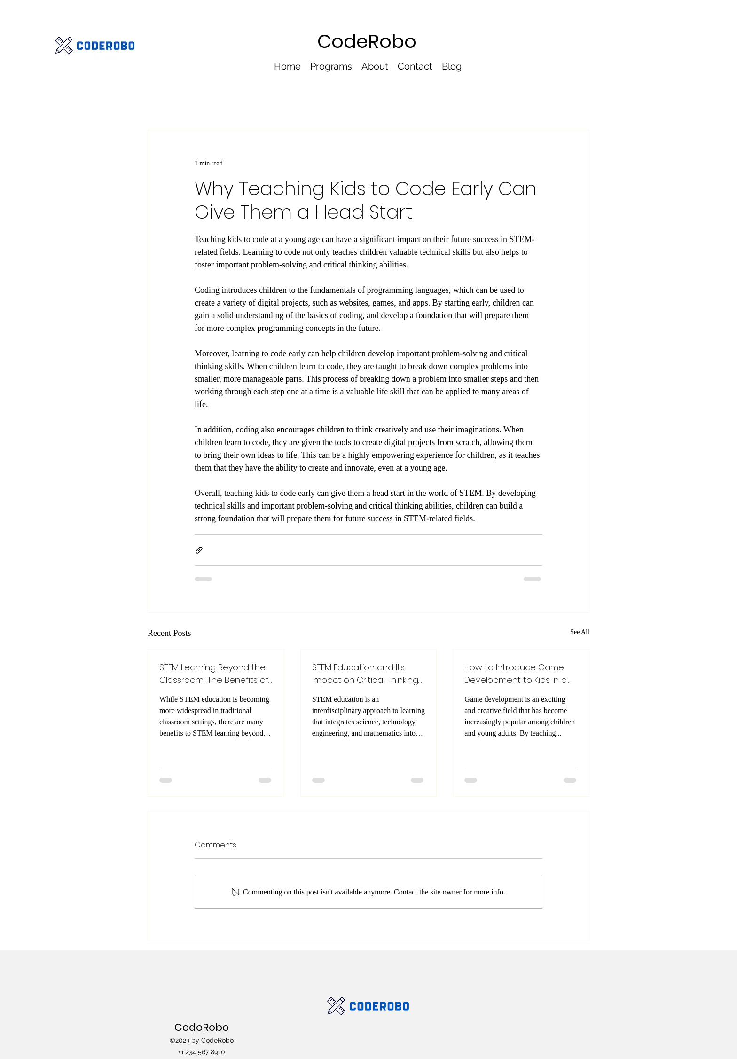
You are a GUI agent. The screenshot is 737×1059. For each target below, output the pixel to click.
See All (579, 631)
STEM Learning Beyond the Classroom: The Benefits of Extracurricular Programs (213, 673)
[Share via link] (199, 550)
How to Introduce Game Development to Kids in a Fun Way (515, 673)
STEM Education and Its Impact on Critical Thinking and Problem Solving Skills (365, 673)
